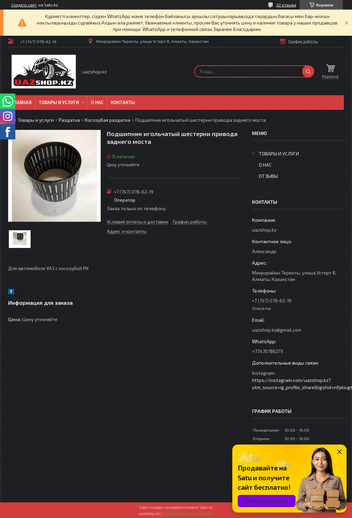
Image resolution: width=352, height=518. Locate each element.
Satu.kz (206, 507)
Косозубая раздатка (107, 120)
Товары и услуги (59, 102)
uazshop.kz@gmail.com (276, 330)
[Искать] (308, 71)
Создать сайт (24, 4)
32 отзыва (286, 4)
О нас (97, 102)
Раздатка (69, 120)
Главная (22, 102)
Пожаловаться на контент (188, 513)
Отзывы (268, 176)
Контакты (123, 102)
